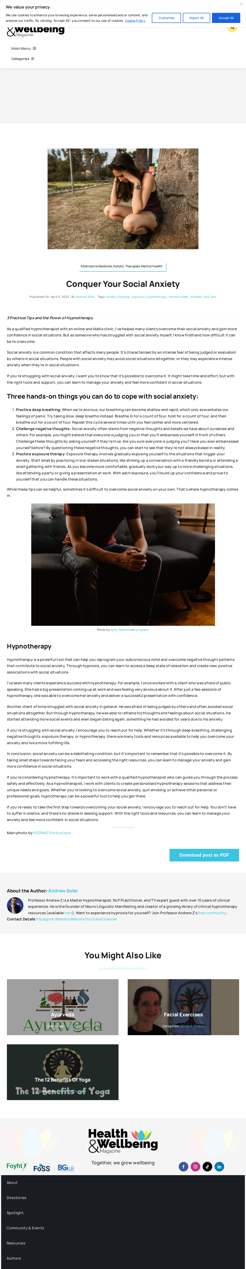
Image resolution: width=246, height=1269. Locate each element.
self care (210, 297)
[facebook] (183, 1166)
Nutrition (71, 1026)
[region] (123, 13)
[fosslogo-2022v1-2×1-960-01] (42, 1165)
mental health (179, 297)
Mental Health (67, 1091)
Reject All (196, 18)
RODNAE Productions (52, 832)
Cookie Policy (135, 20)
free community (212, 912)
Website (62, 919)
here (68, 912)
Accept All (226, 18)
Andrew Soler (85, 297)
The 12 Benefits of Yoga (62, 1079)
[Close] (241, 4)
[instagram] (195, 1166)
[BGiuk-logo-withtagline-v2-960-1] (66, 1166)
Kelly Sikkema (120, 630)
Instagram (45, 919)
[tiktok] (207, 1166)
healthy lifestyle (118, 297)
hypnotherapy (156, 297)
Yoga (82, 1091)
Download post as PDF (204, 855)
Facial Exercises (183, 1014)
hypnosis (138, 297)
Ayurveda (62, 1014)
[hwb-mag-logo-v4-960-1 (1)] (123, 1130)
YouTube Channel (101, 919)
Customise (166, 18)
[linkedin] (219, 1166)
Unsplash (142, 630)
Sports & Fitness (192, 1026)
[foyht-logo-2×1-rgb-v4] (17, 1163)
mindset (196, 297)
